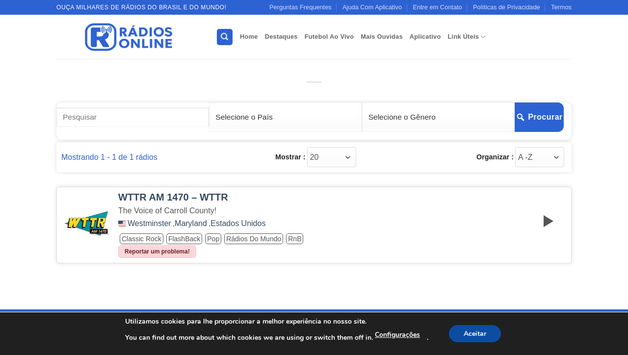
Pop (213, 239)
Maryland (191, 224)
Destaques (281, 36)
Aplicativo (425, 36)
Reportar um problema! (157, 251)
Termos (561, 7)
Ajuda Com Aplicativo (372, 7)
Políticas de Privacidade (506, 7)
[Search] (225, 37)
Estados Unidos (237, 224)
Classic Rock (141, 239)
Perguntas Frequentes (300, 7)
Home (249, 36)
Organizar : (495, 156)
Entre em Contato (437, 7)
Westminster (149, 224)
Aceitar (475, 333)
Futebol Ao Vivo (329, 36)
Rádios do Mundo (253, 239)
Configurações (397, 334)
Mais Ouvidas (382, 36)
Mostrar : (290, 156)
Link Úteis (467, 37)
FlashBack (184, 239)
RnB (294, 239)
